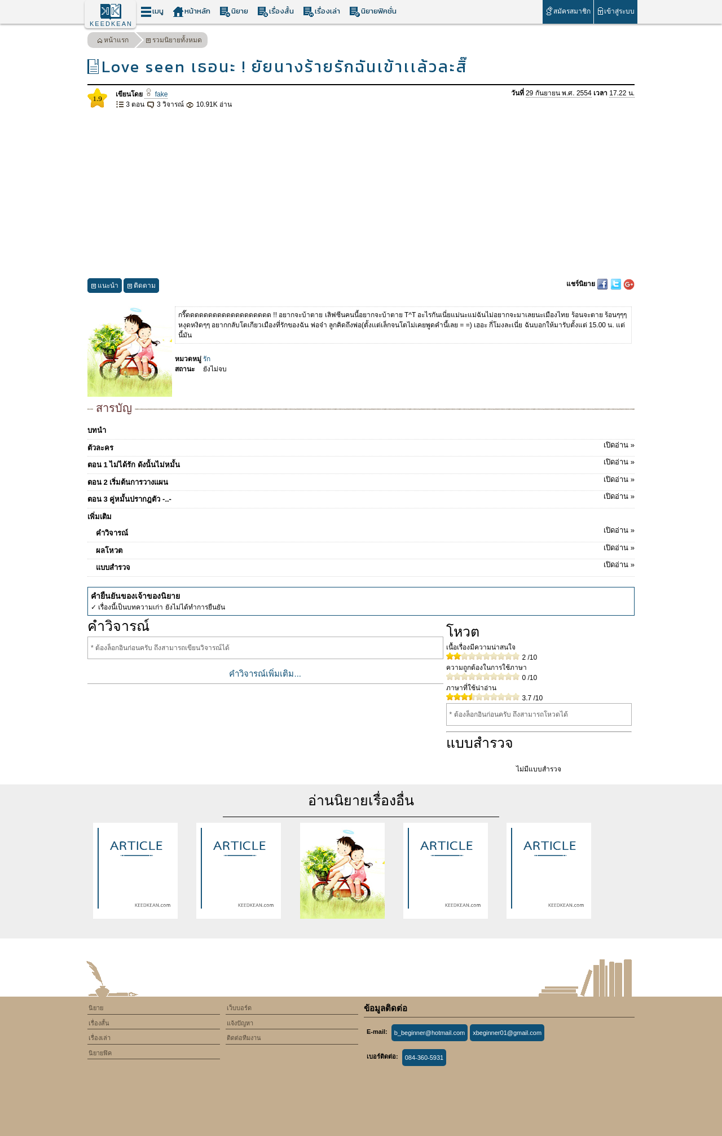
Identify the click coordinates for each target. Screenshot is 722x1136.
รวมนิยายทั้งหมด (174, 41)
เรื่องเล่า (321, 11)
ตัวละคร (361, 446)
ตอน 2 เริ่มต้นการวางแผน (361, 480)
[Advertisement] (361, 194)
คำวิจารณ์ (365, 531)
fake (156, 94)
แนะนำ (104, 287)
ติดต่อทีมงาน (244, 1037)
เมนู (152, 11)
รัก (206, 359)
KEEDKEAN (111, 23)
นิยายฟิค (100, 1053)
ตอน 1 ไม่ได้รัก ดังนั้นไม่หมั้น (361, 463)
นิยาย (233, 11)
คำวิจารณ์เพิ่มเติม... (265, 673)
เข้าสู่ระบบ (616, 11)
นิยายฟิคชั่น (373, 11)
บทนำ (96, 430)
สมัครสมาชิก (567, 11)
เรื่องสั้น (275, 11)
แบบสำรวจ (365, 565)
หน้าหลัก (191, 11)
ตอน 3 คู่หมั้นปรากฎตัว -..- (361, 497)
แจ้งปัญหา (240, 1023)
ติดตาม (141, 287)
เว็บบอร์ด (239, 1008)
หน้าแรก (113, 41)
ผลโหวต (365, 548)
